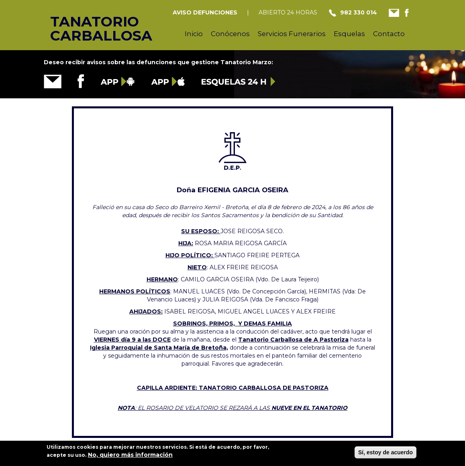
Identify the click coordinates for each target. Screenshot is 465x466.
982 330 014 (358, 12)
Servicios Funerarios (292, 34)
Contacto (389, 34)
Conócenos (230, 34)
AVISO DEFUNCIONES (205, 12)
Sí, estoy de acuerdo (385, 455)
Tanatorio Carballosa (87, 20)
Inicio (194, 34)
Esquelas (349, 34)
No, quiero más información (130, 457)
